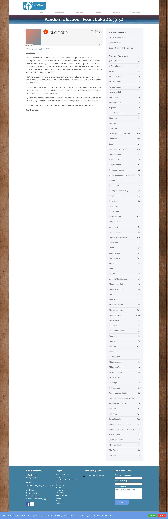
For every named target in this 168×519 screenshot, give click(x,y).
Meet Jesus (113, 297)
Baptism (112, 105)
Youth (58, 501)
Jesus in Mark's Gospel (118, 235)
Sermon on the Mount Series (120, 422)
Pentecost (113, 349)
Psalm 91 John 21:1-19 (118, 35)
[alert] (97, 472)
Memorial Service (116, 302)
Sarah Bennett (115, 417)
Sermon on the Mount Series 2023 (122, 427)
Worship (59, 498)
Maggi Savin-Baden (117, 282)
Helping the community (118, 188)
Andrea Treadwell (116, 84)
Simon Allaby (114, 432)
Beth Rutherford (115, 110)
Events (112, 6)
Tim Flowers (114, 448)
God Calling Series (116, 167)
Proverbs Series (115, 370)
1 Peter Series (114, 59)
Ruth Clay (113, 411)
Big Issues (113, 121)
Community (99, 6)
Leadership (60, 490)
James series (114, 225)
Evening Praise (115, 152)
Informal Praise (115, 214)
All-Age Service (115, 79)
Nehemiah (113, 323)
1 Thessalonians (115, 64)
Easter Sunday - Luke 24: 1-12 (121, 45)
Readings (113, 380)
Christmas (113, 136)
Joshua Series (114, 251)
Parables (112, 339)
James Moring (114, 219)
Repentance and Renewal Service (122, 396)
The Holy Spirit (115, 442)
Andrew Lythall (115, 90)
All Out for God (115, 74)
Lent (111, 266)
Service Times (61, 493)
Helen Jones (114, 183)
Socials (58, 495)
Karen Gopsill (114, 256)
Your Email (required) (128, 479)
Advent (112, 69)
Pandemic (41, 46)
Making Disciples (115, 287)
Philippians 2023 (115, 359)
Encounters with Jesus (118, 147)
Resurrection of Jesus (118, 401)
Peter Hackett (115, 354)
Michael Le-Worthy (116, 308)
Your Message (128, 490)
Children (59, 475)
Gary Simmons (115, 162)
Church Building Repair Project (68, 477)
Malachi (112, 292)
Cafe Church (114, 126)
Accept (152, 515)
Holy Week (113, 199)
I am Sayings (114, 209)
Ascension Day (115, 100)
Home (71, 6)
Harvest (112, 178)
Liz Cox (112, 271)
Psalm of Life (114, 375)
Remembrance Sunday (118, 391)
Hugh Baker (113, 204)
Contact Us (139, 6)
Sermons (125, 6)
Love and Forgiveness (118, 276)
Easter (111, 142)
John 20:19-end (115, 40)
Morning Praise (32, 46)
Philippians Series (116, 365)
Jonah (111, 245)
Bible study (113, 116)
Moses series (114, 318)
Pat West (49, 46)
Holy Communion (116, 193)
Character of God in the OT (120, 131)
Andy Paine (113, 95)
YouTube (112, 453)
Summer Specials (116, 437)
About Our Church (63, 472)
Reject (162, 515)
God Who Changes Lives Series (121, 173)
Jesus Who (113, 240)
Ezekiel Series (114, 157)
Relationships (114, 385)
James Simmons (115, 230)
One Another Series (117, 328)
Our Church (84, 6)
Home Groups (61, 488)
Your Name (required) (128, 473)
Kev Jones (113, 261)
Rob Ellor (112, 406)
